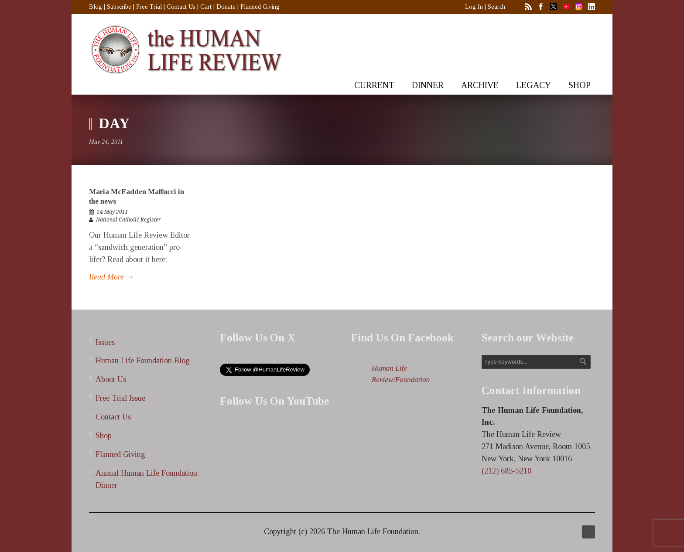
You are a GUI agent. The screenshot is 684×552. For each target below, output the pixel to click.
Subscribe (119, 6)
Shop (104, 435)
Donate (226, 6)
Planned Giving (260, 6)
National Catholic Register (128, 220)
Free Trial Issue (120, 398)
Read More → (111, 277)
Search (496, 6)
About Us (111, 379)
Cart (206, 6)
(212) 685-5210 (506, 471)
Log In (474, 6)
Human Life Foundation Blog (143, 360)
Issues (105, 342)
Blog (95, 6)
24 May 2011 (112, 212)
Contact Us (181, 6)
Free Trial (149, 6)
